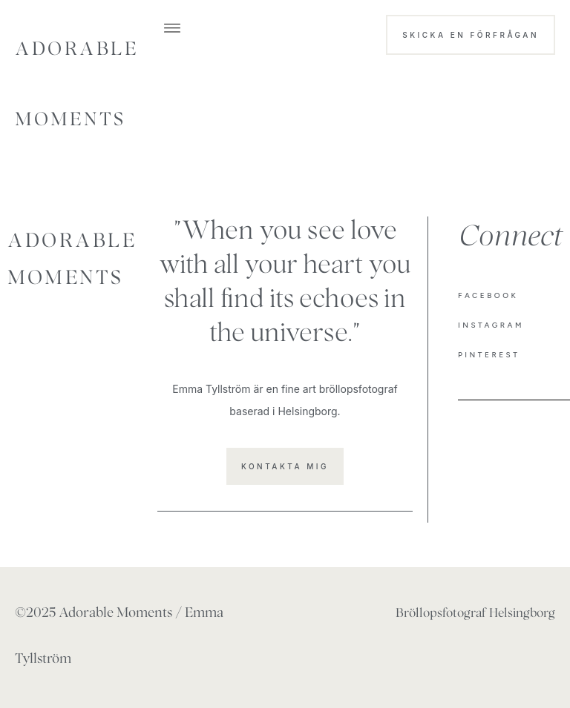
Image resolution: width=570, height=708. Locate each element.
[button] (172, 27)
